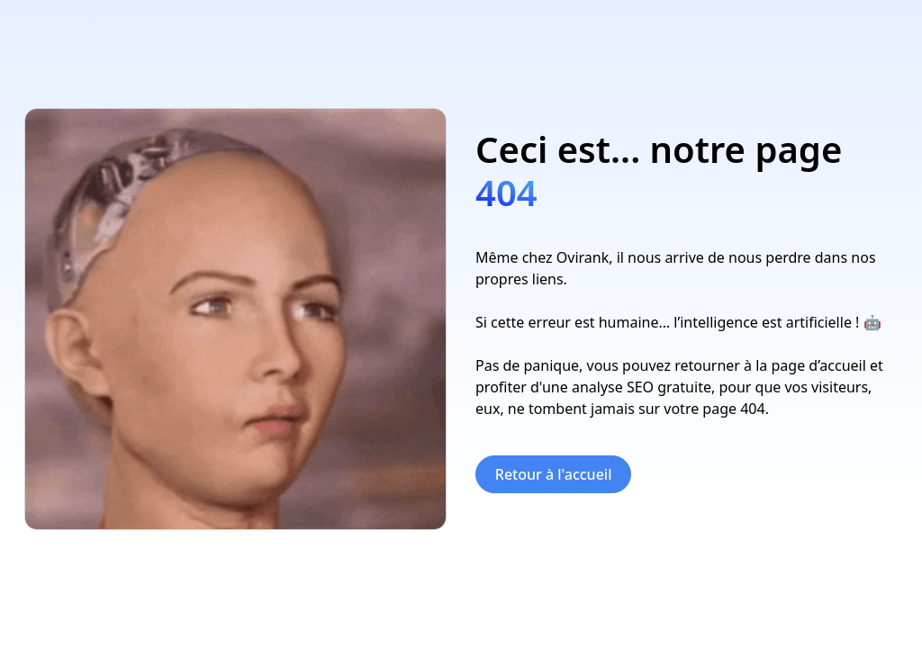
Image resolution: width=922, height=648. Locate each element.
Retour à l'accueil (553, 474)
